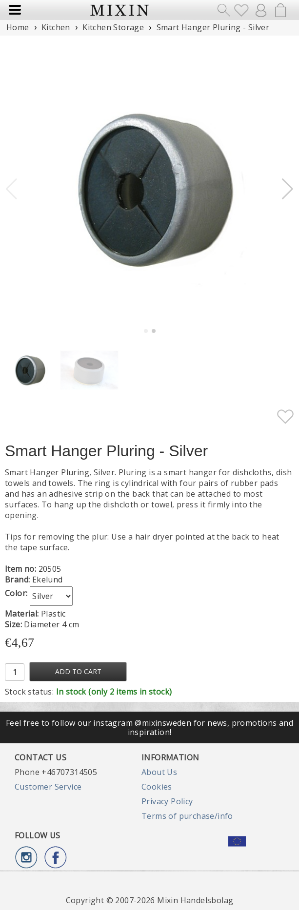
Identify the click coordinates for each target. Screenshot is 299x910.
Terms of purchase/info (187, 816)
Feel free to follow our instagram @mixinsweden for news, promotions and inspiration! (149, 727)
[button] (287, 189)
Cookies (156, 786)
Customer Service (48, 786)
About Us (159, 772)
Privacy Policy (167, 801)
